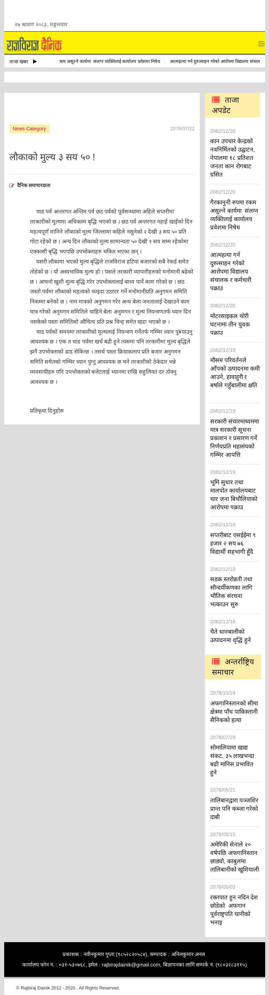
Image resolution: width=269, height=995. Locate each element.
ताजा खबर (23, 61)
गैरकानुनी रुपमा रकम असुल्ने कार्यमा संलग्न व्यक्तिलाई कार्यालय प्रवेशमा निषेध (97, 61)
